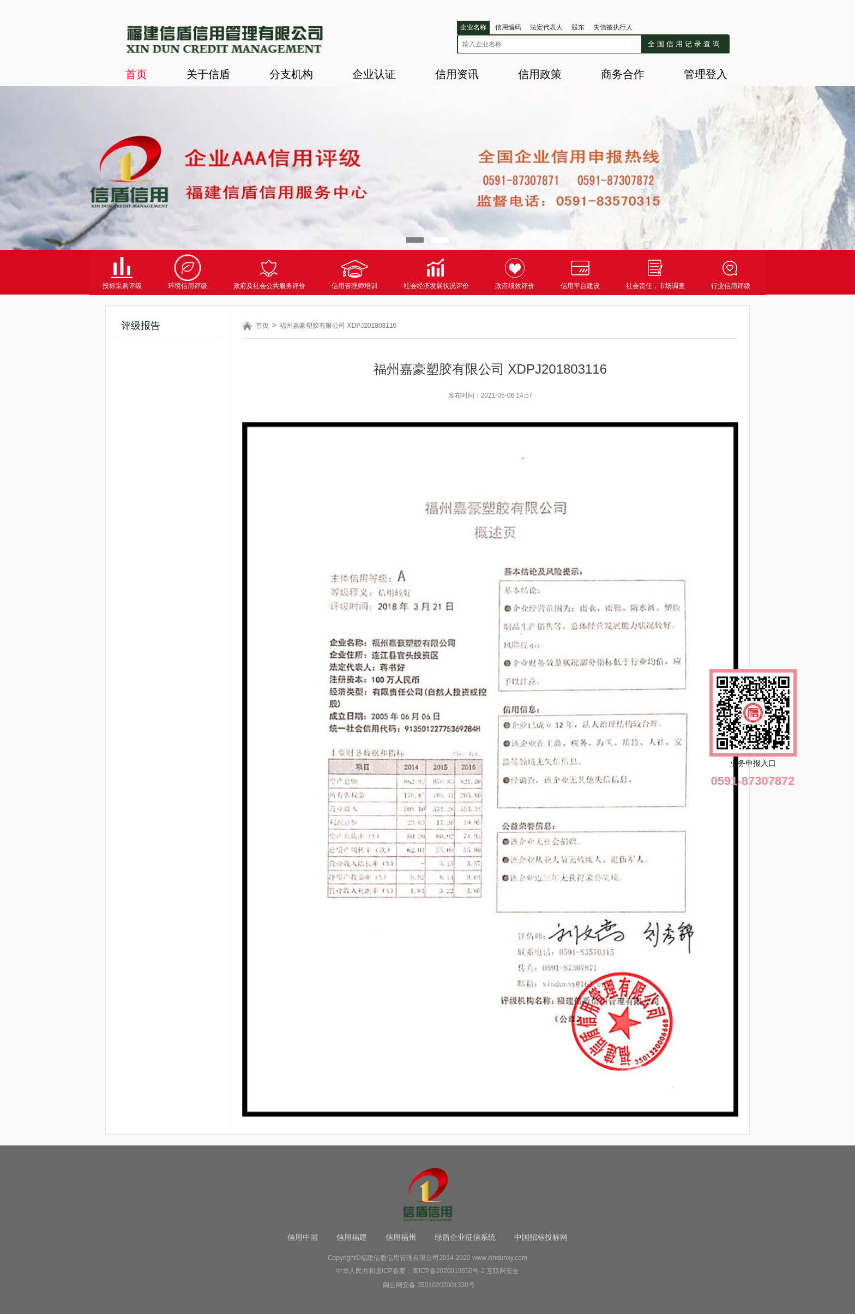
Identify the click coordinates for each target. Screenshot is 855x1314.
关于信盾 (208, 74)
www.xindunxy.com (499, 1258)
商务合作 (623, 74)
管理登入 (705, 74)
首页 (136, 74)
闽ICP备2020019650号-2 (448, 1271)
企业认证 (374, 74)
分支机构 (291, 74)
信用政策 (540, 74)
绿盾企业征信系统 (465, 1237)
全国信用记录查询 (685, 44)
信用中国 (302, 1237)
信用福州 (401, 1237)
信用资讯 (457, 74)
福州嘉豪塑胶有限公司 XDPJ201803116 (338, 325)
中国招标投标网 (541, 1237)
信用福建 (351, 1237)
